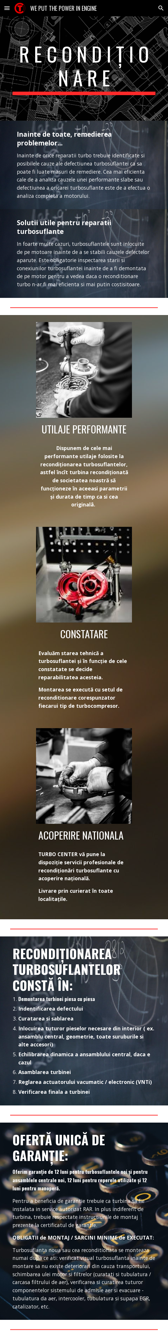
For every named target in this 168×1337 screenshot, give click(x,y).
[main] (84, 68)
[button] (7, 8)
